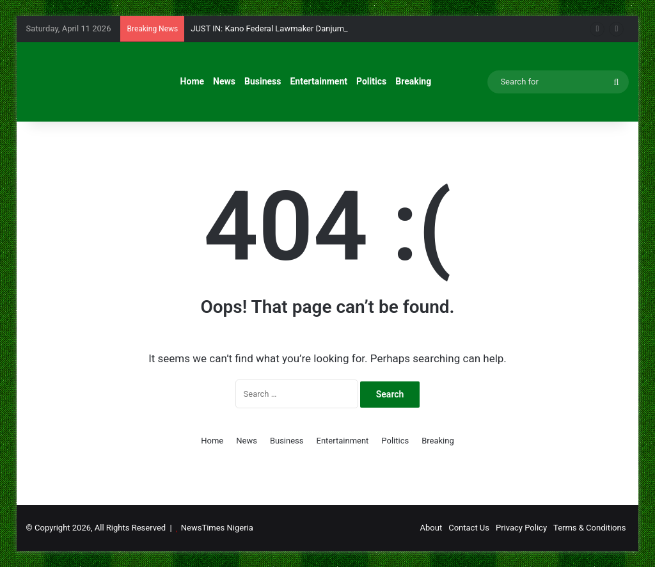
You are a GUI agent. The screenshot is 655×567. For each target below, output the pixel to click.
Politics (371, 81)
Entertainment (318, 81)
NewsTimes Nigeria (217, 527)
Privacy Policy (521, 527)
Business (262, 81)
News (224, 81)
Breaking (413, 81)
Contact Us (468, 527)
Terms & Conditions (589, 527)
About (431, 527)
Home (192, 81)
